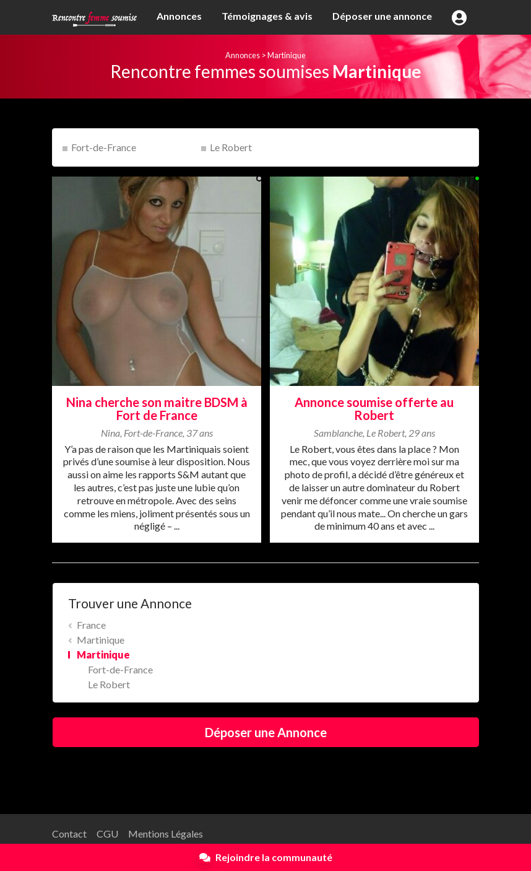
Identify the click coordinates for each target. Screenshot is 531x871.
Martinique (286, 55)
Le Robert (231, 147)
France (91, 625)
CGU (107, 833)
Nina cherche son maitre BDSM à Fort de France (157, 408)
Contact (69, 833)
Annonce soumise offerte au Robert (374, 408)
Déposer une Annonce (266, 732)
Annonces (179, 16)
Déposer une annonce (382, 16)
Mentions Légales (165, 833)
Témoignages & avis (267, 16)
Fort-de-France (103, 147)
